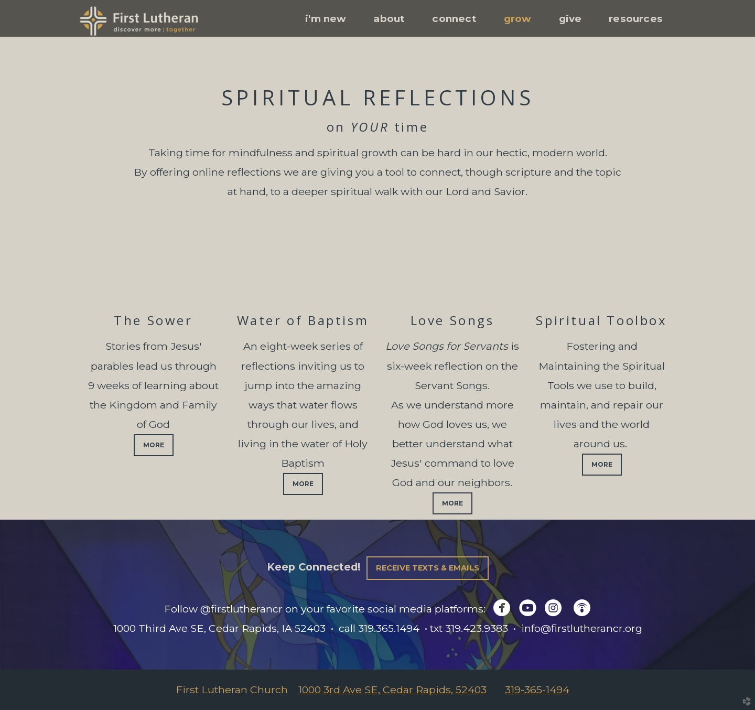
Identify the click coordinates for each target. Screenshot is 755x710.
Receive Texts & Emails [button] (427, 568)
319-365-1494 (537, 689)
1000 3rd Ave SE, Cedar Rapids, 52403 (392, 689)
